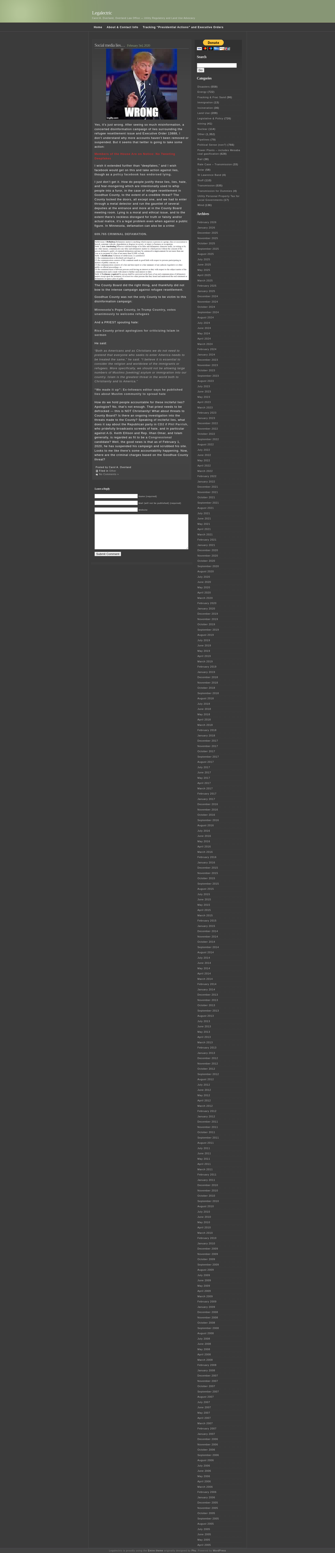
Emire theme (155, 1550)
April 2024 (204, 338)
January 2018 (206, 735)
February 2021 (207, 539)
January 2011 (206, 1180)
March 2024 (205, 344)
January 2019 (206, 672)
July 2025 (204, 259)
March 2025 (205, 280)
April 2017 (204, 783)
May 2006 (204, 1476)
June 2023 (204, 391)
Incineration (205, 107)
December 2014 (208, 931)
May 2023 (204, 397)
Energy (202, 92)
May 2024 (204, 333)
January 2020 (206, 608)
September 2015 (208, 883)
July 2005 (204, 1529)
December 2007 (208, 1375)
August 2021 (206, 508)
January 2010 (206, 1243)
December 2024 (208, 296)
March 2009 (205, 1296)
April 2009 (204, 1291)
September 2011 (208, 1137)
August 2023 (206, 381)
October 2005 (206, 1513)
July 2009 (204, 1275)
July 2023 (204, 386)
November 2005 (208, 1508)
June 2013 (204, 1026)
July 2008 (204, 1338)
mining (202, 123)
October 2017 (206, 751)
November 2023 (208, 365)
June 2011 (204, 1153)
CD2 (161, 424)
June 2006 (204, 1470)
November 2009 (208, 1254)
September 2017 (208, 756)
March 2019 (205, 661)
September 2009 (208, 1264)
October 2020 (206, 560)
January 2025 (206, 291)
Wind (201, 205)
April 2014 (204, 973)
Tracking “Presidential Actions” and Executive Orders (183, 27)
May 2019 (204, 651)
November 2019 (208, 619)
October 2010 (206, 1195)
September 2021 (208, 502)
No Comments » (109, 474)
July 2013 (204, 1021)
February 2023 (207, 412)
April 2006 (204, 1481)
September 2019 (208, 629)
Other (112, 471)
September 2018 (208, 693)
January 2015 (206, 926)
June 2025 (204, 264)
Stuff (201, 180)
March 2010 (205, 1233)
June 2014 (204, 963)
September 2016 (208, 820)
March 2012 (205, 1106)
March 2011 (205, 1169)
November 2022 (208, 428)
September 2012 (208, 1074)
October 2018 (206, 687)
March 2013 (205, 1042)
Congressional (160, 437)
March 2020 (205, 598)
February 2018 (207, 730)
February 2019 (207, 666)
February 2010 (207, 1238)
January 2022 (206, 481)
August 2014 (206, 952)
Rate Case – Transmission (215, 164)
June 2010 (204, 1217)
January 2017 (206, 799)
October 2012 (206, 1068)
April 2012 (204, 1100)
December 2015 (208, 867)
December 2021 (208, 486)
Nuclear (203, 129)
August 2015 (206, 888)
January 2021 (206, 545)
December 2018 (208, 677)
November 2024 (208, 301)
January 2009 (206, 1307)
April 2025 (204, 275)
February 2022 (207, 476)
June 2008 (204, 1343)
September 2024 (208, 312)
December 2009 (208, 1248)
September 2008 (208, 1328)
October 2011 (206, 1132)
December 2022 (208, 423)
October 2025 (206, 243)
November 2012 (208, 1063)
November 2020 (208, 555)
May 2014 (204, 968)
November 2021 (208, 492)
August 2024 (206, 317)
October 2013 (206, 1005)
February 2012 (207, 1111)
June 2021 (204, 518)
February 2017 (207, 793)
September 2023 (208, 375)
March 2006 (205, 1486)
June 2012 (204, 1090)
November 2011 (208, 1127)
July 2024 (204, 322)
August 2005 (206, 1523)
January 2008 (206, 1370)
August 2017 (206, 762)
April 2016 (204, 846)
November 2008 (208, 1317)
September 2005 (208, 1518)
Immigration (205, 102)
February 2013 (207, 1047)
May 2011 (204, 1158)
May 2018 (204, 714)
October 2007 (206, 1386)
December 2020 (208, 550)
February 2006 (207, 1492)
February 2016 (207, 857)
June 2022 (204, 455)
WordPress (219, 1550)
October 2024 (206, 307)
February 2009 (207, 1301)
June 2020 (204, 582)
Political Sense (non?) (212, 144)
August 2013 (206, 1015)
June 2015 (204, 899)
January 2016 (206, 862)
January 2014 (206, 989)
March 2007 (205, 1423)
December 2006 (208, 1439)
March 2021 (205, 534)
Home (98, 27)
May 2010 (204, 1222)
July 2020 (204, 576)
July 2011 (204, 1148)
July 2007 (204, 1402)
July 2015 (204, 894)
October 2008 (206, 1322)
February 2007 (207, 1428)
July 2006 (204, 1465)
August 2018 (206, 698)
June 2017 (204, 772)
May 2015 (204, 904)
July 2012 (204, 1084)
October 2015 (206, 878)
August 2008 (206, 1333)
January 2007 (206, 1434)
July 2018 (204, 703)
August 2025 (206, 254)
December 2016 (208, 804)
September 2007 (208, 1391)
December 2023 (208, 359)
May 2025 (204, 270)
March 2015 (205, 915)
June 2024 (204, 328)
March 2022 (205, 471)
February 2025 (207, 285)
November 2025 (208, 238)
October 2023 (206, 370)
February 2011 (207, 1174)
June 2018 (204, 709)
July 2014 (204, 957)
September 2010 (208, 1201)
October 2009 (206, 1259)
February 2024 (207, 349)
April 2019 (204, 656)
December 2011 (208, 1121)
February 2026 (207, 222)
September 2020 (208, 566)
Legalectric (102, 13)
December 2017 (208, 740)
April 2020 (204, 592)
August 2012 (206, 1079)
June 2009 (204, 1280)
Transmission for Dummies (215, 191)
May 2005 (204, 1539)
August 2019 (206, 635)
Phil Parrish (177, 424)
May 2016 (204, 841)
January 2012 (206, 1116)
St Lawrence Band (209, 175)
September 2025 (208, 248)
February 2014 (207, 984)
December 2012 (208, 1058)
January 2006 (206, 1497)
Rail (200, 159)
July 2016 (204, 830)
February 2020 (207, 603)
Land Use (204, 113)
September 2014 (208, 947)
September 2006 (208, 1455)
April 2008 (204, 1354)
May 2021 (204, 524)
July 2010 (204, 1211)
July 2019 (204, 640)
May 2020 (204, 587)
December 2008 (208, 1312)
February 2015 (207, 920)
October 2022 (206, 433)
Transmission (206, 185)
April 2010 (204, 1227)
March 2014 (205, 979)
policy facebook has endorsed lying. (142, 174)
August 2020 (206, 571)
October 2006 (206, 1449)
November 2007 (208, 1381)
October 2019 (206, 624)
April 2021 (204, 529)
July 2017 (204, 767)
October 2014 (206, 941)
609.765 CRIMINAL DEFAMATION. (121, 234)
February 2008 (207, 1365)
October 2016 (206, 814)
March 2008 (205, 1359)
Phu (193, 1550)
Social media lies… (110, 45)
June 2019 (204, 645)
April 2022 (204, 465)
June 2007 (204, 1407)
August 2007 (206, 1396)
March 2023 (205, 407)
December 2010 (208, 1185)
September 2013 (208, 1010)
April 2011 (204, 1164)
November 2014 (208, 936)
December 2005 (208, 1502)
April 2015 (204, 910)
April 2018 (204, 719)
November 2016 (208, 809)
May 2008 (204, 1349)
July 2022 (204, 449)
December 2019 (208, 613)
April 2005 (204, 1545)
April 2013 (204, 1037)
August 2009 (206, 1269)
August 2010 (206, 1206)
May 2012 (204, 1095)
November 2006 (208, 1444)
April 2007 (204, 1418)
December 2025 (208, 232)
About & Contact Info (122, 27)
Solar (201, 169)
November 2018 (208, 682)
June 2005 (204, 1534)
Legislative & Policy (210, 118)
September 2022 (208, 439)
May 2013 (204, 1031)
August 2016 (206, 825)
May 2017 (204, 777)
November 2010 (208, 1190)
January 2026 (206, 227)
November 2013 (208, 1000)
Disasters (204, 86)
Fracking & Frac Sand (212, 97)
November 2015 (208, 873)
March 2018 (205, 725)
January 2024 (206, 354)
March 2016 (205, 852)
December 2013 (208, 994)
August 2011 (206, 1142)
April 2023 (204, 402)
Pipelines (204, 139)
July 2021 (204, 513)
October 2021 (206, 497)
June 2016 (204, 836)
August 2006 (206, 1460)
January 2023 (206, 418)
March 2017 (205, 788)
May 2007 (204, 1412)
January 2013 (206, 1053)
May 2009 (204, 1285)
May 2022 (204, 460)
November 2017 (208, 746)
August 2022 (206, 444)
